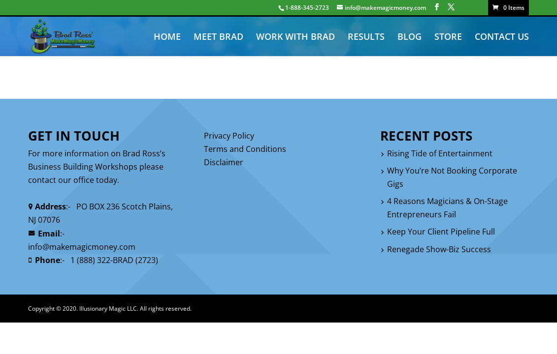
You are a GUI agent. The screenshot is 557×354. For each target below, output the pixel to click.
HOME (167, 37)
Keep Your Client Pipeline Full (441, 231)
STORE (448, 37)
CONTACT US (502, 37)
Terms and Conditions (245, 149)
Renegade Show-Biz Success (439, 249)
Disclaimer (223, 162)
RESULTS (366, 37)
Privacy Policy (229, 135)
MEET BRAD (218, 37)
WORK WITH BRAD (295, 37)
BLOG (409, 37)
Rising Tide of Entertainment (439, 153)
